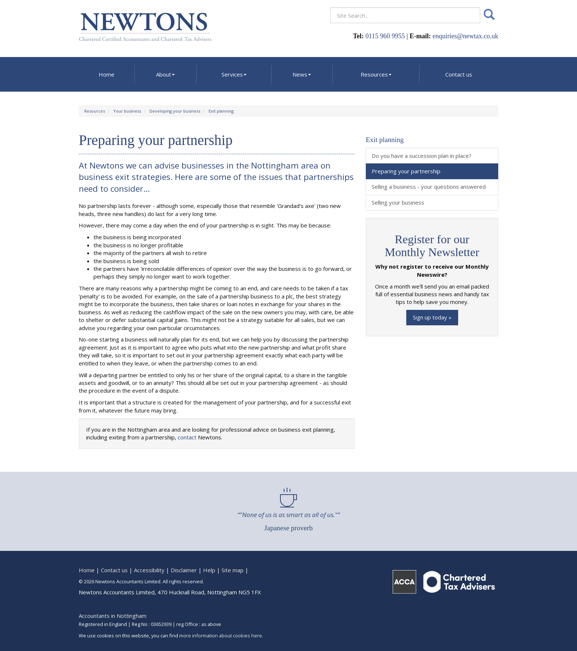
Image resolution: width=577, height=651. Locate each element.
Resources (376, 74)
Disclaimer (184, 570)
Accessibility (149, 570)
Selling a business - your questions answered (429, 186)
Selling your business (398, 202)
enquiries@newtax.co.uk (465, 36)
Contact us (458, 74)
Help (209, 570)
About (165, 74)
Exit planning (221, 111)
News (302, 74)
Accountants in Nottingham (112, 615)
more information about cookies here (220, 635)
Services (234, 74)
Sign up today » (432, 317)
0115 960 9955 (385, 36)
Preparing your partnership (406, 171)
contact (187, 437)
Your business (127, 111)
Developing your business (174, 111)
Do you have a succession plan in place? (421, 155)
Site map (233, 570)
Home (106, 74)
